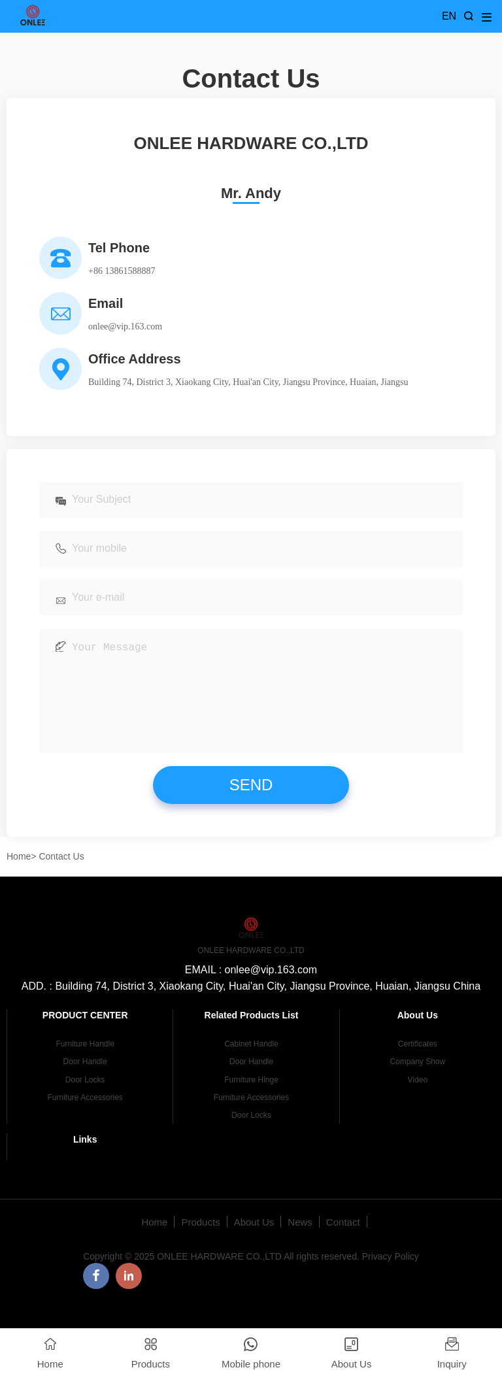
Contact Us (61, 876)
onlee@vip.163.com (125, 326)
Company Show (417, 1081)
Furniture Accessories (84, 1117)
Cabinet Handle (251, 1063)
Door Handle (85, 1081)
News (300, 1241)
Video (417, 1099)
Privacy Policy (390, 1276)
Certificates (417, 1063)
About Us (254, 1241)
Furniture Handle (85, 1063)
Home (19, 876)
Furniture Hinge (251, 1099)
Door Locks (85, 1099)
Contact (343, 1241)
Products (200, 1241)
